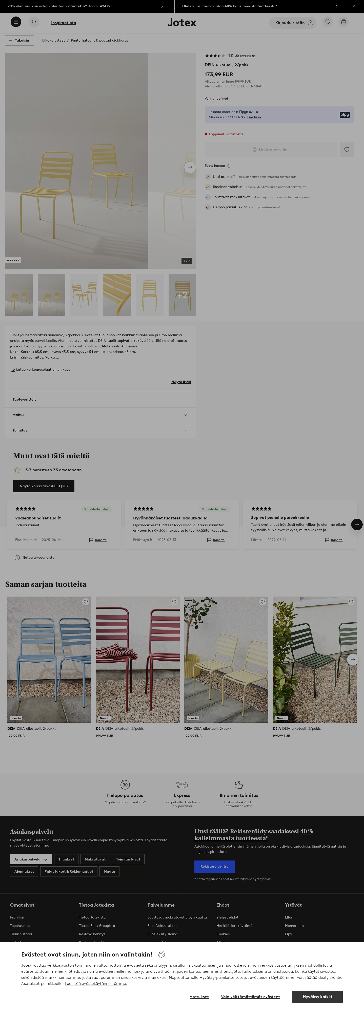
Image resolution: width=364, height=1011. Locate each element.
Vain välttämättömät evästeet (250, 996)
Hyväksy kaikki (317, 996)
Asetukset (199, 996)
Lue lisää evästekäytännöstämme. (96, 983)
